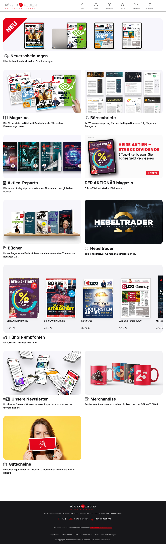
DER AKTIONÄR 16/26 (17, 321)
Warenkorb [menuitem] (136, 5)
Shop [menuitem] (82, 5)
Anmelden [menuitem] (149, 5)
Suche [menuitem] (122, 6)
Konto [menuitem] (96, 5)
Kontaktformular (81, 519)
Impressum (54, 534)
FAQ (64, 519)
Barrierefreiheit (86, 534)
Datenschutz (67, 534)
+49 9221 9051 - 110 (103, 519)
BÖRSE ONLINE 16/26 (54, 321)
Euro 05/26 (86, 321)
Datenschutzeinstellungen (105, 534)
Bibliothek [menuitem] (109, 5)
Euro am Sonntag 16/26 (130, 321)
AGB (76, 534)
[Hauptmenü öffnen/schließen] (161, 6)
